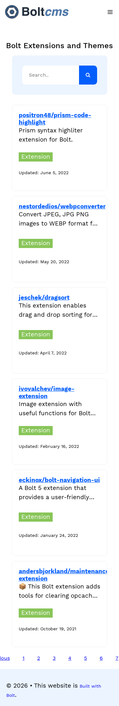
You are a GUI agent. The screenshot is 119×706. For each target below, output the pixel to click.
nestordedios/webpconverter (62, 206)
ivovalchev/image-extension (47, 392)
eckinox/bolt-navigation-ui (59, 480)
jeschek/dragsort (44, 297)
